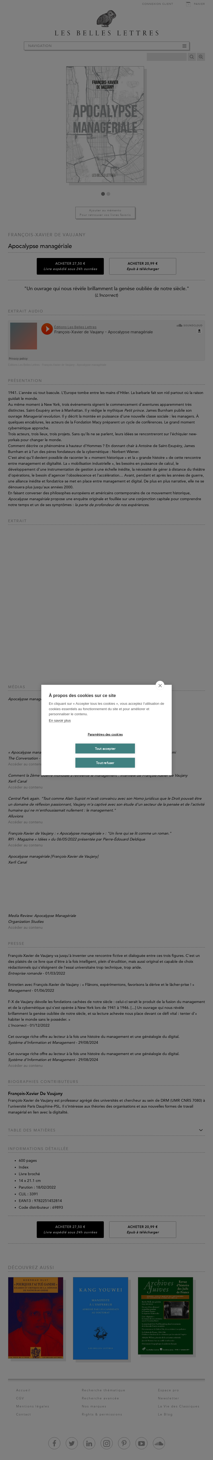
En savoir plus (60, 720)
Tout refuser (105, 763)
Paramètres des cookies (105, 734)
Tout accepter (105, 748)
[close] (160, 685)
